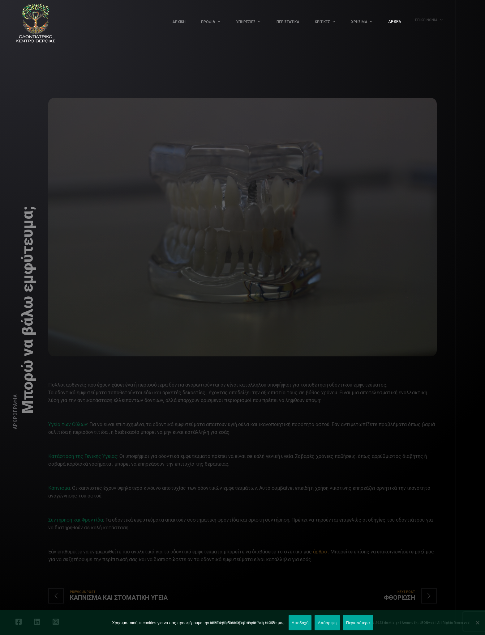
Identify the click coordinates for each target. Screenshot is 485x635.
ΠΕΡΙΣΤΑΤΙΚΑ (288, 21)
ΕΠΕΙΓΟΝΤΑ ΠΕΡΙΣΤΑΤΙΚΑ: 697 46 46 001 (242, 622)
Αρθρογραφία (15, 411)
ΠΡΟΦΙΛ (208, 22)
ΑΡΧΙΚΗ (179, 22)
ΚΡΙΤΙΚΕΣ (321, 21)
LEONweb (427, 622)
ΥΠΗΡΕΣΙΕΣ (245, 22)
